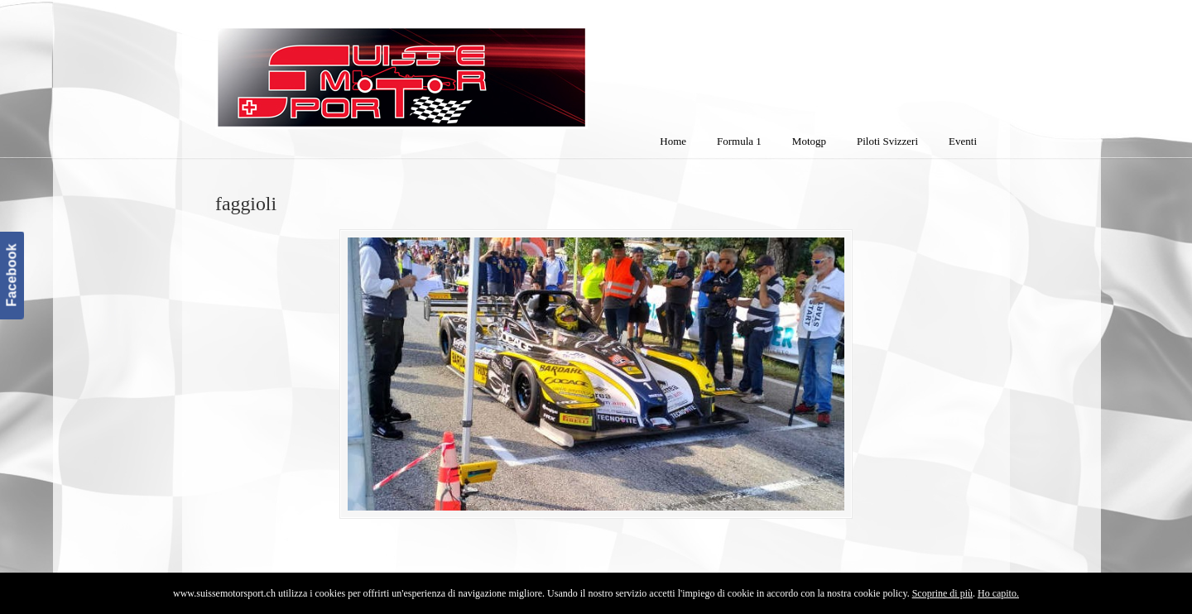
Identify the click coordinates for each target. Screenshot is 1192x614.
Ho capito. (998, 593)
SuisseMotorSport (471, 67)
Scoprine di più (942, 593)
